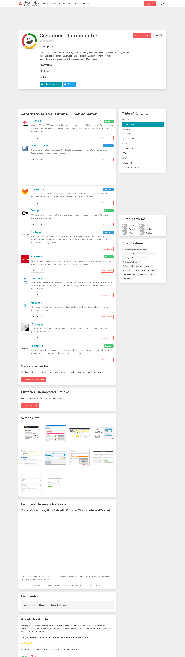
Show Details (107, 138)
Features (127, 133)
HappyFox (37, 189)
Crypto (77, 3)
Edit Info (158, 35)
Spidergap (37, 324)
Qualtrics (36, 256)
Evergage (37, 278)
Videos (126, 153)
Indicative (37, 345)
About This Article (131, 167)
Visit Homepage (52, 84)
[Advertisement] (92, 19)
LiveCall (36, 121)
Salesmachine (39, 145)
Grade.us (36, 302)
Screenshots (129, 148)
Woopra (36, 210)
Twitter (71, 84)
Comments (128, 163)
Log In (161, 3)
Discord (86, 3)
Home (45, 3)
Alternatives (128, 124)
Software (55, 3)
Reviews (127, 129)
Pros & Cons (128, 138)
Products (67, 3)
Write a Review (142, 35)
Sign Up (149, 3)
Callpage (36, 232)
